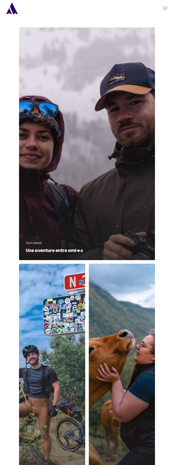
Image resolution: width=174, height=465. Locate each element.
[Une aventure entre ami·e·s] (87, 144)
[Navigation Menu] (165, 8)
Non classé (34, 243)
